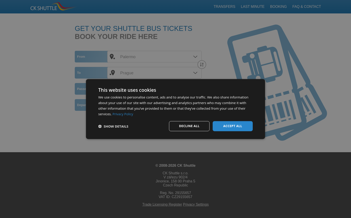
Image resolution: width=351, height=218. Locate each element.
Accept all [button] (232, 126)
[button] (113, 126)
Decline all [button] (189, 126)
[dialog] (175, 109)
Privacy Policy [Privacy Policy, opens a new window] (123, 114)
